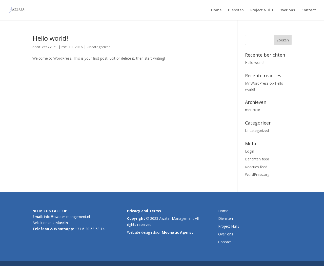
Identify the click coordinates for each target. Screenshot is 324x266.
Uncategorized (99, 46)
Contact (308, 10)
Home (216, 10)
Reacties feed (256, 166)
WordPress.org (257, 174)
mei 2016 (252, 109)
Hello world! (50, 38)
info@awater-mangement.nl (67, 216)
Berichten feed (257, 159)
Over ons (287, 10)
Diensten (236, 10)
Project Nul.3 (261, 10)
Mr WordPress (257, 83)
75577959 (49, 46)
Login (249, 151)
